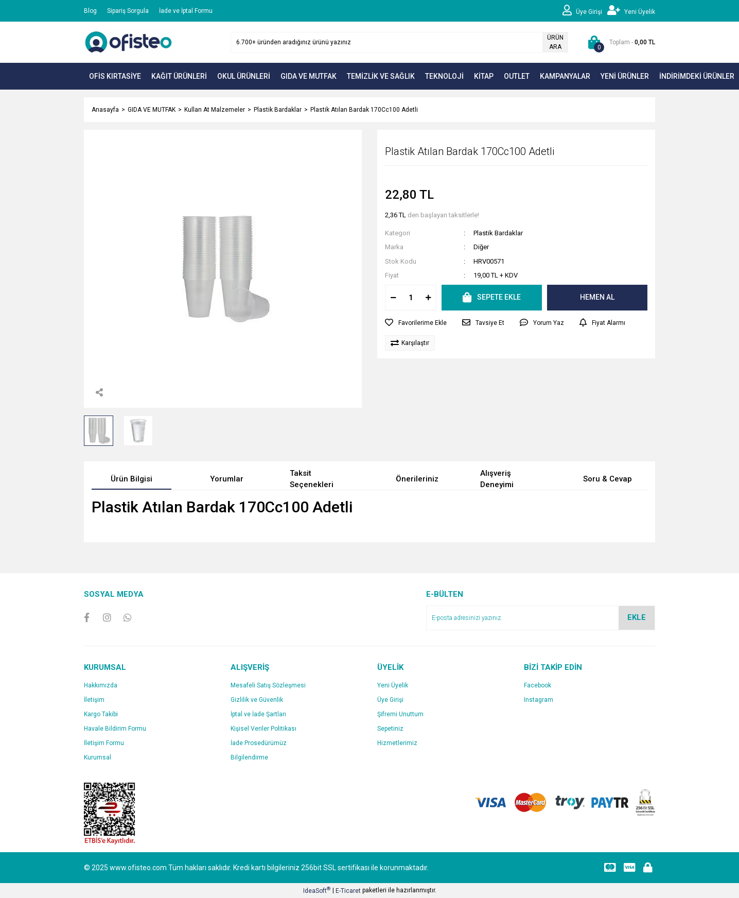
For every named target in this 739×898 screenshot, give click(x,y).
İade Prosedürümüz (259, 743)
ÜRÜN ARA (555, 42)
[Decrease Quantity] (393, 297)
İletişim (94, 699)
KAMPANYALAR (565, 76)
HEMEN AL (597, 297)
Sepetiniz (390, 728)
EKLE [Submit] (636, 617)
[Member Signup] (631, 11)
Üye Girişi (390, 699)
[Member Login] (584, 11)
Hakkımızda (100, 685)
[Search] (399, 42)
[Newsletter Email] (541, 618)
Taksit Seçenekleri (311, 479)
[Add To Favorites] (416, 322)
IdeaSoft (316, 890)
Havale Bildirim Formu (115, 728)
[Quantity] (410, 297)
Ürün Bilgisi (131, 478)
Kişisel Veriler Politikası (263, 728)
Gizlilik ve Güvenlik (257, 699)
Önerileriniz (417, 478)
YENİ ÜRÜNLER (625, 76)
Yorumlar (226, 478)
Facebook (537, 685)
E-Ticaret (348, 890)
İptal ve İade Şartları (258, 714)
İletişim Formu (104, 743)
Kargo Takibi (101, 714)
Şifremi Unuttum (400, 714)
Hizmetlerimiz (397, 743)
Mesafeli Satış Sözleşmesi (268, 685)
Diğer (481, 247)
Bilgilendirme (249, 757)
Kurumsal (97, 757)
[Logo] (130, 41)
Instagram (538, 699)
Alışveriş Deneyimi (497, 479)
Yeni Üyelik (392, 685)
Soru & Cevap (607, 478)
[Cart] (619, 42)
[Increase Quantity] (428, 297)
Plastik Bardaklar (498, 233)
